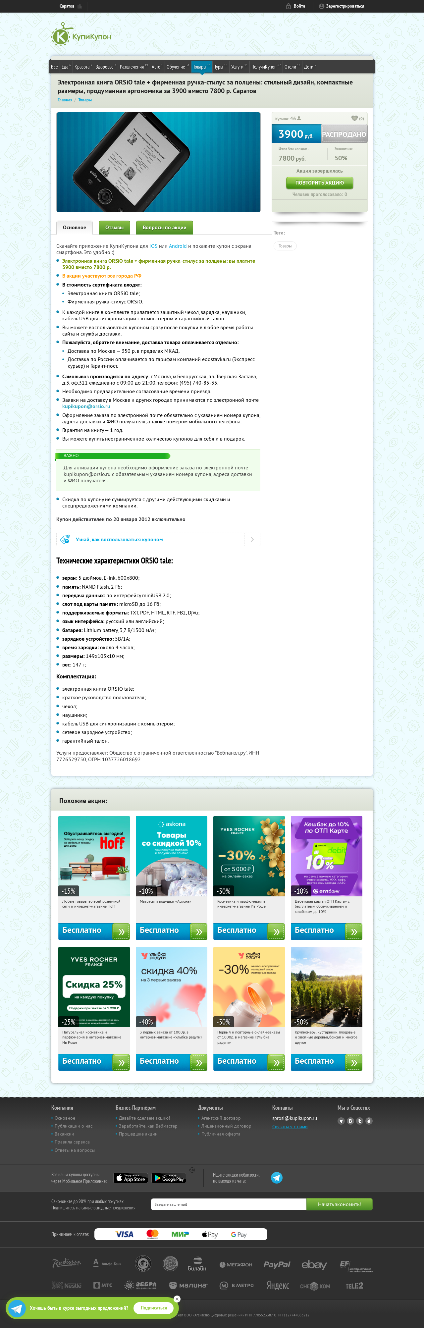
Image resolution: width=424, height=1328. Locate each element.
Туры (221, 66)
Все (54, 66)
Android (178, 245)
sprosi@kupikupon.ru (294, 1118)
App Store (130, 1178)
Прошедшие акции (138, 1134)
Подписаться (154, 1308)
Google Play (168, 1178)
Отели (292, 66)
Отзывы (114, 227)
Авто (157, 66)
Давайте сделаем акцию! (144, 1118)
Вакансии (64, 1134)
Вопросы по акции (164, 227)
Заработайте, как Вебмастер (148, 1126)
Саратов (67, 6)
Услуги (239, 66)
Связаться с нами (290, 1127)
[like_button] (354, 119)
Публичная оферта (220, 1134)
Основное (74, 227)
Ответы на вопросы (75, 1150)
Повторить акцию (319, 182)
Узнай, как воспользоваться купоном (119, 539)
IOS (154, 245)
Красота (83, 66)
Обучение (178, 66)
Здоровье (106, 66)
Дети (310, 66)
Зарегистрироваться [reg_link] (345, 6)
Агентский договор (221, 1118)
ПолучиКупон (266, 66)
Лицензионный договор (226, 1126)
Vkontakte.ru (350, 1121)
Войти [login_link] (299, 6)
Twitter (359, 1121)
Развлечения (134, 66)
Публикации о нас (73, 1126)
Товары (202, 66)
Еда (66, 66)
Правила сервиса (72, 1142)
